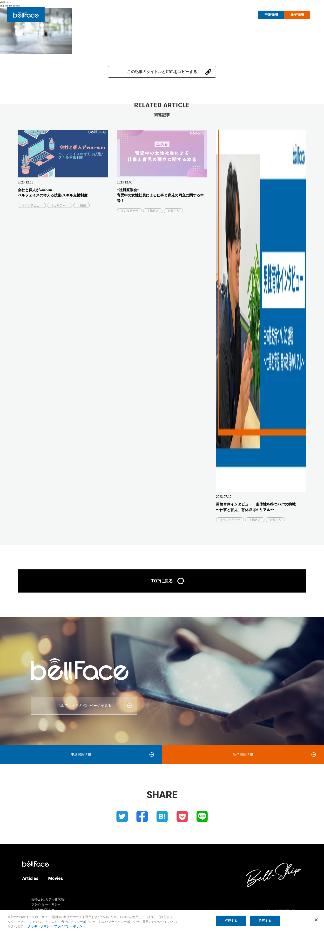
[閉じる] (316, 922)
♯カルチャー (59, 205)
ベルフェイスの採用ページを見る (84, 706)
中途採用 (271, 14)
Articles (224, 14)
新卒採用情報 (243, 754)
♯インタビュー (32, 205)
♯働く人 (173, 211)
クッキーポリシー (42, 909)
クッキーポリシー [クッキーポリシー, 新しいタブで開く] (40, 929)
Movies (244, 14)
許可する (265, 923)
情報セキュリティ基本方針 (48, 899)
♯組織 (81, 205)
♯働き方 (153, 211)
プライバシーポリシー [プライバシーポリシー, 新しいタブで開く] (69, 929)
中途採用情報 (81, 754)
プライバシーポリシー (45, 904)
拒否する (230, 923)
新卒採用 (297, 14)
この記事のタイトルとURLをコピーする (162, 72)
